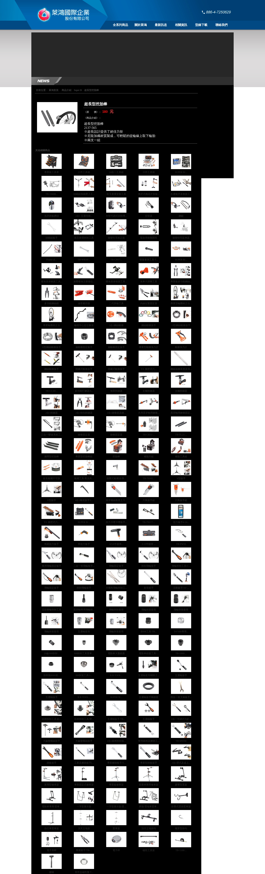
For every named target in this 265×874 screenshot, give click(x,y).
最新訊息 (161, 25)
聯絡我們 (221, 25)
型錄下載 (201, 25)
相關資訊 (181, 25)
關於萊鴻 (141, 25)
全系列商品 (120, 25)
